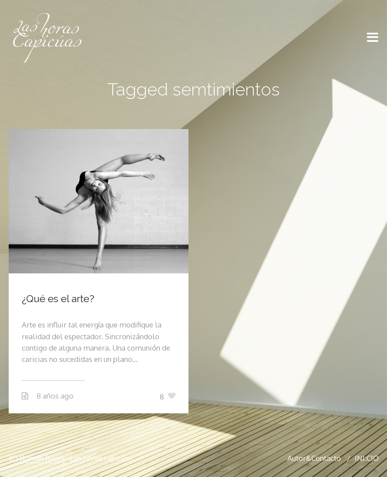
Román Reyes (42, 458)
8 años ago (55, 396)
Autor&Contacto (314, 458)
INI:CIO (367, 458)
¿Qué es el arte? (58, 298)
